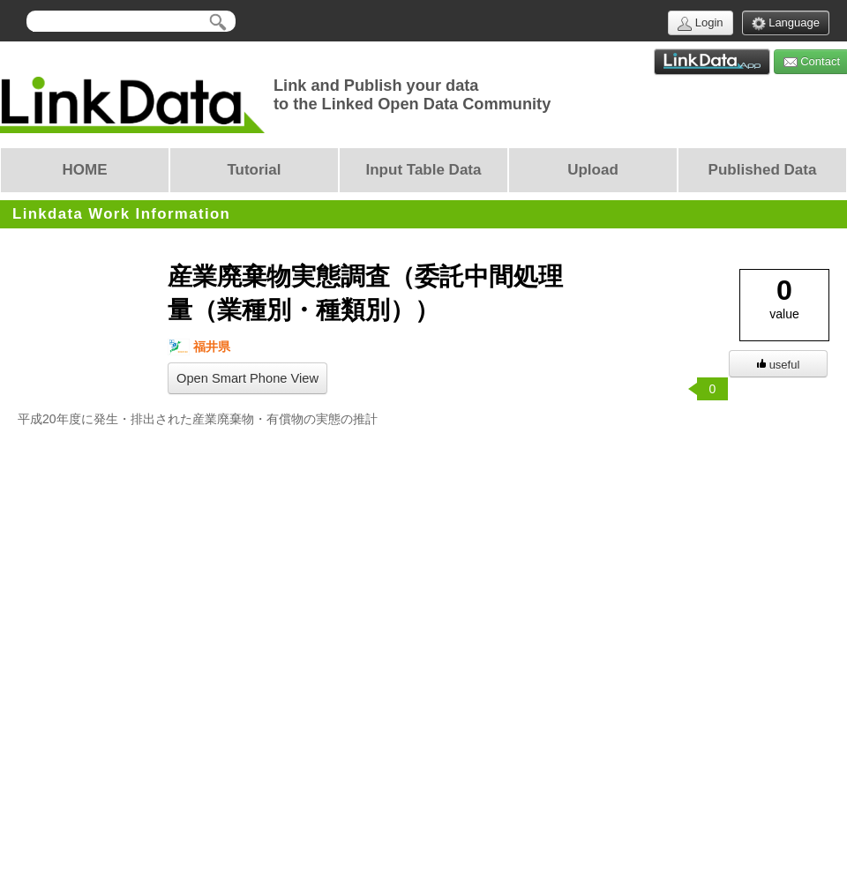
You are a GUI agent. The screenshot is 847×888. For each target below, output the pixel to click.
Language (786, 23)
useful (778, 364)
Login (700, 23)
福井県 (199, 347)
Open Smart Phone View (247, 378)
